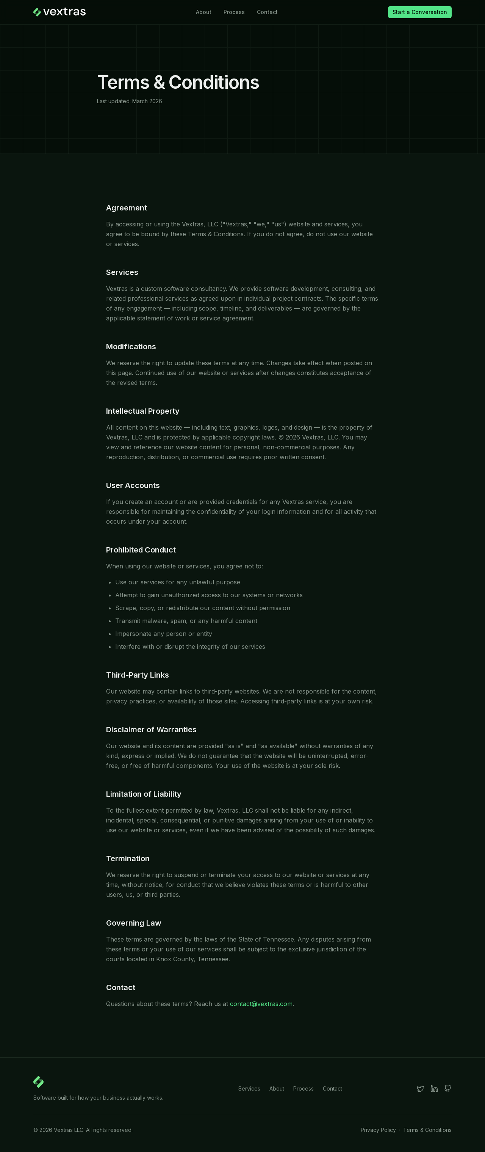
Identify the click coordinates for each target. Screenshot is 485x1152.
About (203, 12)
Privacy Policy (378, 1130)
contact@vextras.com (261, 1004)
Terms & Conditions (427, 1130)
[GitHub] (448, 1088)
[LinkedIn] (434, 1088)
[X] (420, 1088)
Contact (267, 12)
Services (249, 1088)
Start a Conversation (420, 12)
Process (234, 12)
